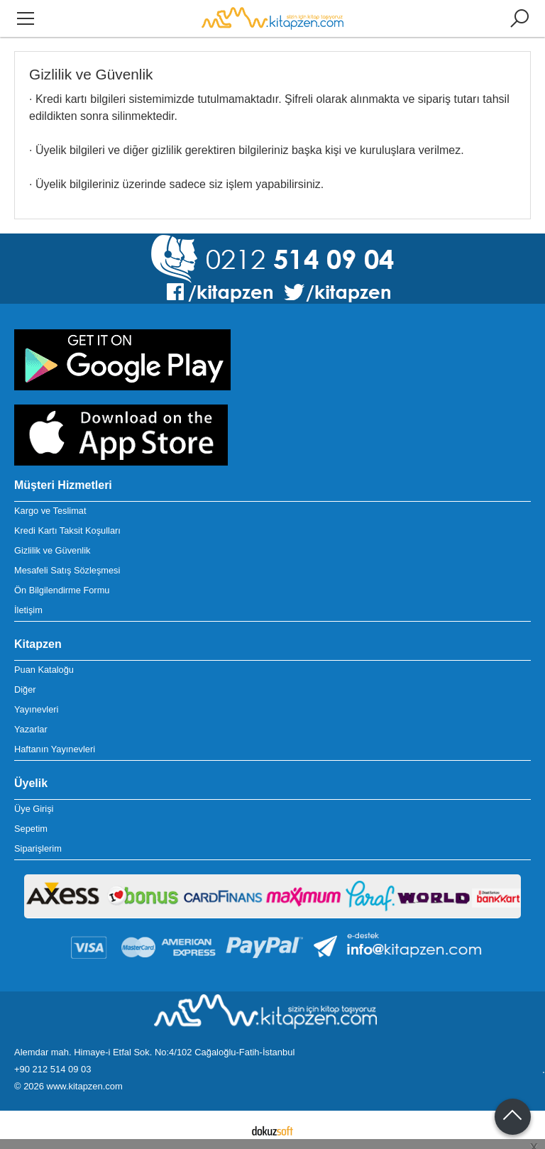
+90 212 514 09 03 (52, 1069)
